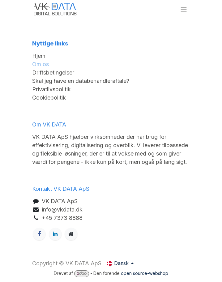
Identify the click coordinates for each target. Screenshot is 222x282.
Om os (40, 64)
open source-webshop (144, 273)
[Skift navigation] (183, 9)
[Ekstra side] (71, 234)
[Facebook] (39, 234)
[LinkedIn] (55, 234)
